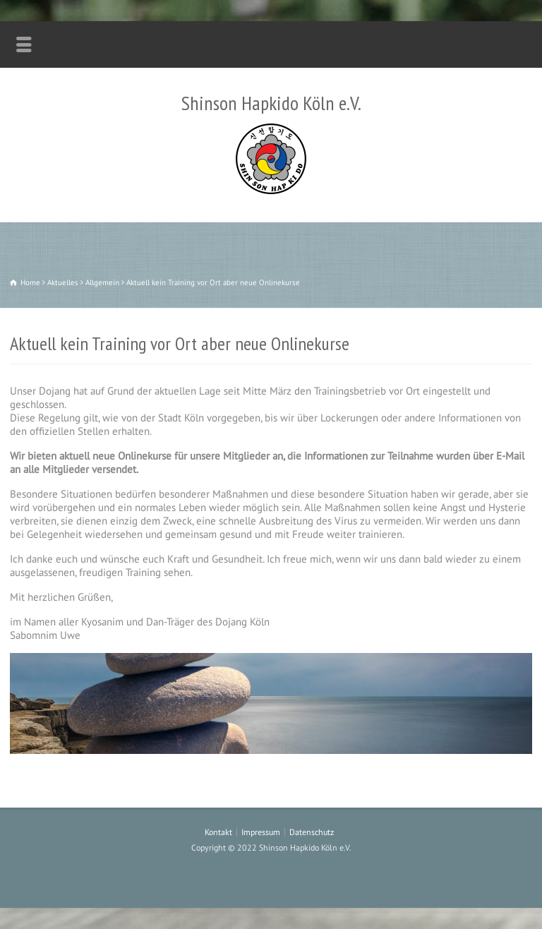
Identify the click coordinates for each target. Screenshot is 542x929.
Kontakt (218, 832)
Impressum (260, 832)
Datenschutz (311, 832)
